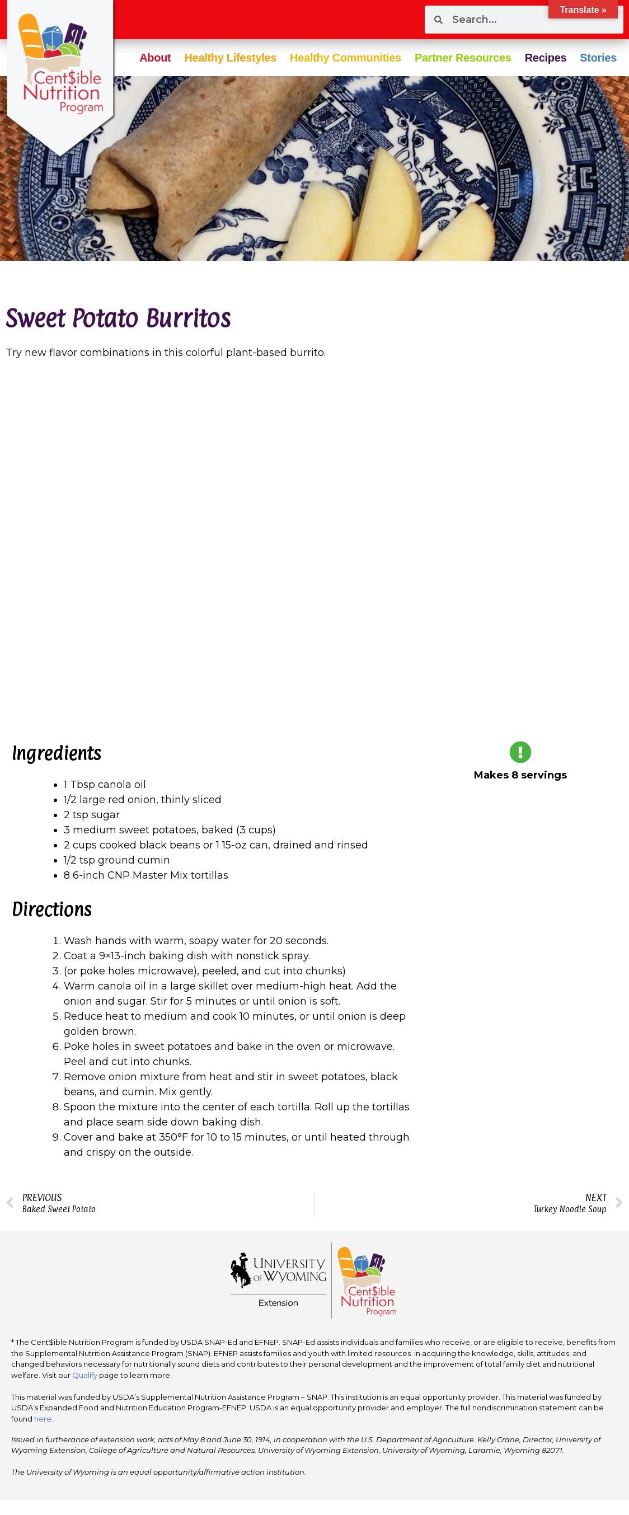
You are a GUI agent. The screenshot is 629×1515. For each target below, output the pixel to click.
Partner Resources (463, 57)
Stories (598, 57)
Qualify (84, 1375)
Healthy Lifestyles (230, 57)
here (42, 1418)
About (155, 57)
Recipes (546, 57)
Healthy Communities (345, 57)
